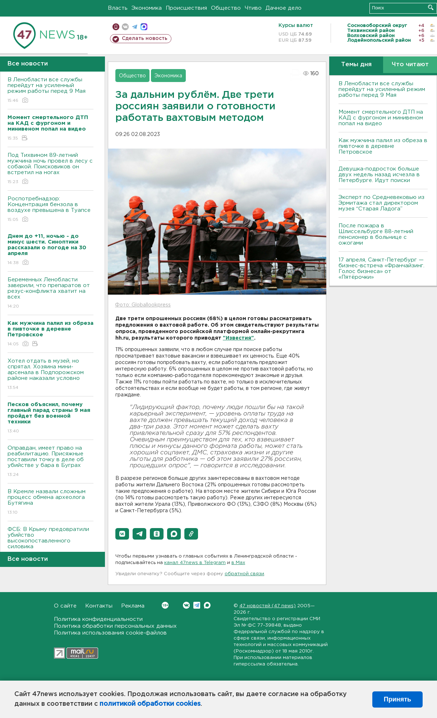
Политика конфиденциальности (98, 619)
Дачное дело (284, 8)
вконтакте (125, 26)
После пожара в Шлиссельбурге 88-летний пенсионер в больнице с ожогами (376, 234)
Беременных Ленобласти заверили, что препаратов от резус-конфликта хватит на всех (50, 293)
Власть (118, 8)
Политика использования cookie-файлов (110, 633)
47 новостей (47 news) (267, 606)
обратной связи (244, 574)
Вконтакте (165, 605)
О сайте (65, 606)
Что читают (410, 64)
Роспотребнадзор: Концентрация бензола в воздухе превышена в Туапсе (50, 209)
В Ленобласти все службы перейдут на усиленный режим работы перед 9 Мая (50, 90)
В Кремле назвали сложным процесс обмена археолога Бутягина (50, 502)
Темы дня (356, 64)
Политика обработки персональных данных (115, 626)
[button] (122, 534)
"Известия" (238, 338)
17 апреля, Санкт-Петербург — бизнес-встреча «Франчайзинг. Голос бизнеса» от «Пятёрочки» (381, 269)
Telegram (196, 605)
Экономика (147, 8)
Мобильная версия (115, 26)
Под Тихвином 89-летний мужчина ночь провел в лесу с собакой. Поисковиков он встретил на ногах (50, 169)
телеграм (134, 26)
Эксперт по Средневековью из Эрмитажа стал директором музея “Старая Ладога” (381, 203)
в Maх (238, 563)
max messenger (144, 26)
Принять (397, 699)
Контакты (98, 606)
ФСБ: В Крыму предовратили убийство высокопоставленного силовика (50, 543)
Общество (226, 8)
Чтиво (253, 8)
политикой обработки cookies (150, 704)
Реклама (132, 606)
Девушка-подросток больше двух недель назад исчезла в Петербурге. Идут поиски (379, 175)
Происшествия (186, 8)
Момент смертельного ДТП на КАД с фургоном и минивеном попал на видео (381, 118)
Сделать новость (144, 38)
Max (207, 605)
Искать (430, 7)
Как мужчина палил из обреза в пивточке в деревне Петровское (383, 146)
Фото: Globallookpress (143, 305)
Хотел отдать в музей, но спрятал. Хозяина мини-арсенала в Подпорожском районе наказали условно (50, 375)
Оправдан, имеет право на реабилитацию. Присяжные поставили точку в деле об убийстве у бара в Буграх (50, 462)
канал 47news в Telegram (195, 563)
